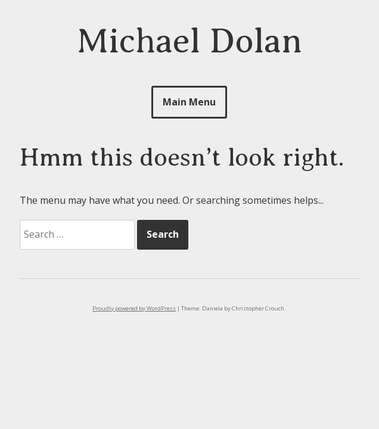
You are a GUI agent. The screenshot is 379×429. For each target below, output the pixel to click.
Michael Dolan (189, 40)
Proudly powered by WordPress (134, 308)
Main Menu (189, 101)
